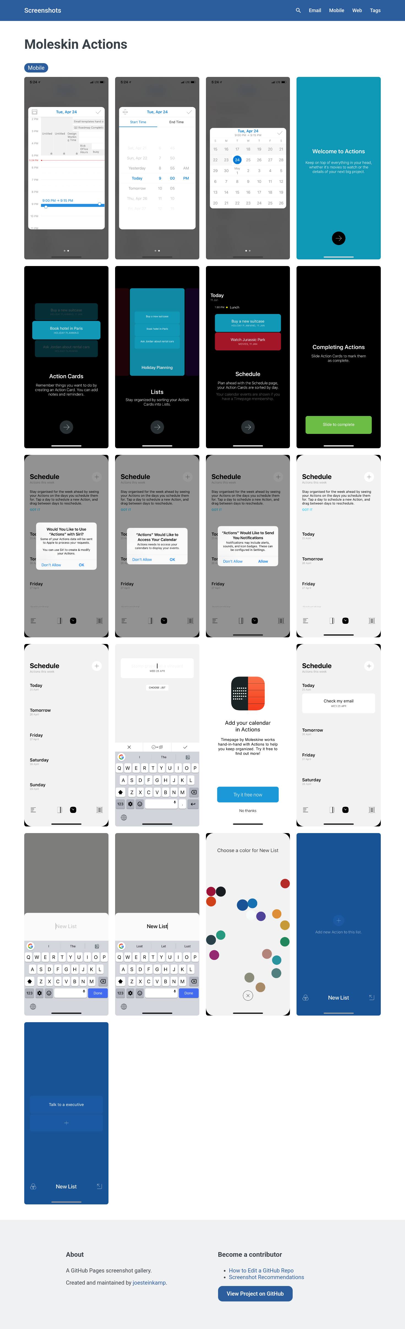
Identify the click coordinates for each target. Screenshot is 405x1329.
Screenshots (42, 10)
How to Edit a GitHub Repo (261, 1270)
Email (315, 10)
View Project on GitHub (255, 1293)
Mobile (336, 10)
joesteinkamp (149, 1282)
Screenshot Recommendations (266, 1277)
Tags (375, 10)
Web (357, 10)
